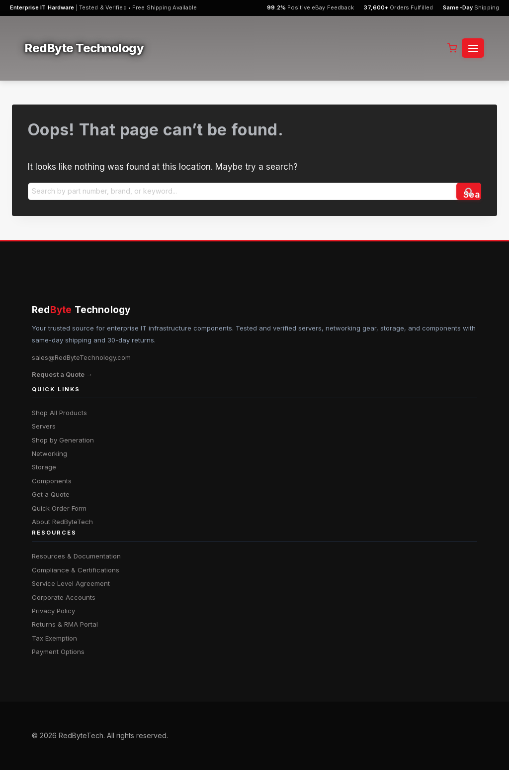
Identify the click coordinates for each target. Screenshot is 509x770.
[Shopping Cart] (452, 48)
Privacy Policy (53, 611)
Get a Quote (51, 494)
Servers (44, 426)
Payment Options (58, 652)
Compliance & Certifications (75, 570)
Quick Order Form (59, 508)
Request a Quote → (62, 374)
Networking (49, 453)
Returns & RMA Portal (65, 624)
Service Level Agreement (71, 583)
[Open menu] (473, 48)
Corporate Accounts (63, 597)
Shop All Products (59, 413)
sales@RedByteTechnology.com (81, 357)
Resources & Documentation (76, 556)
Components (52, 481)
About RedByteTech (62, 522)
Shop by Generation (63, 440)
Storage (44, 467)
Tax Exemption (54, 638)
